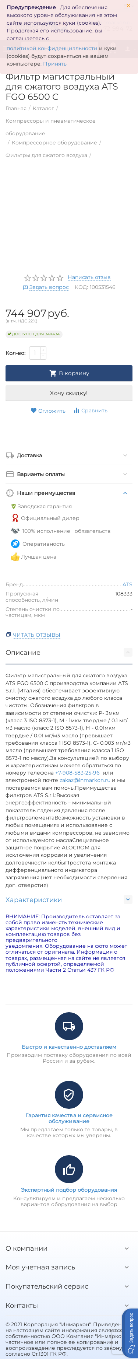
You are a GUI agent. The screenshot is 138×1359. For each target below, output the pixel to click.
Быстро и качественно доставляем (69, 1047)
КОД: (81, 287)
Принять (55, 63)
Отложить (48, 411)
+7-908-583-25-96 (79, 772)
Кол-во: (15, 353)
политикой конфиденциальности (52, 48)
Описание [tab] (69, 652)
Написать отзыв (89, 277)
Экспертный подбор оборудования (69, 1190)
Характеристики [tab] (69, 899)
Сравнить (90, 410)
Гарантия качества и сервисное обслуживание (68, 1118)
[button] (130, 1333)
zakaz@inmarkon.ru (85, 780)
